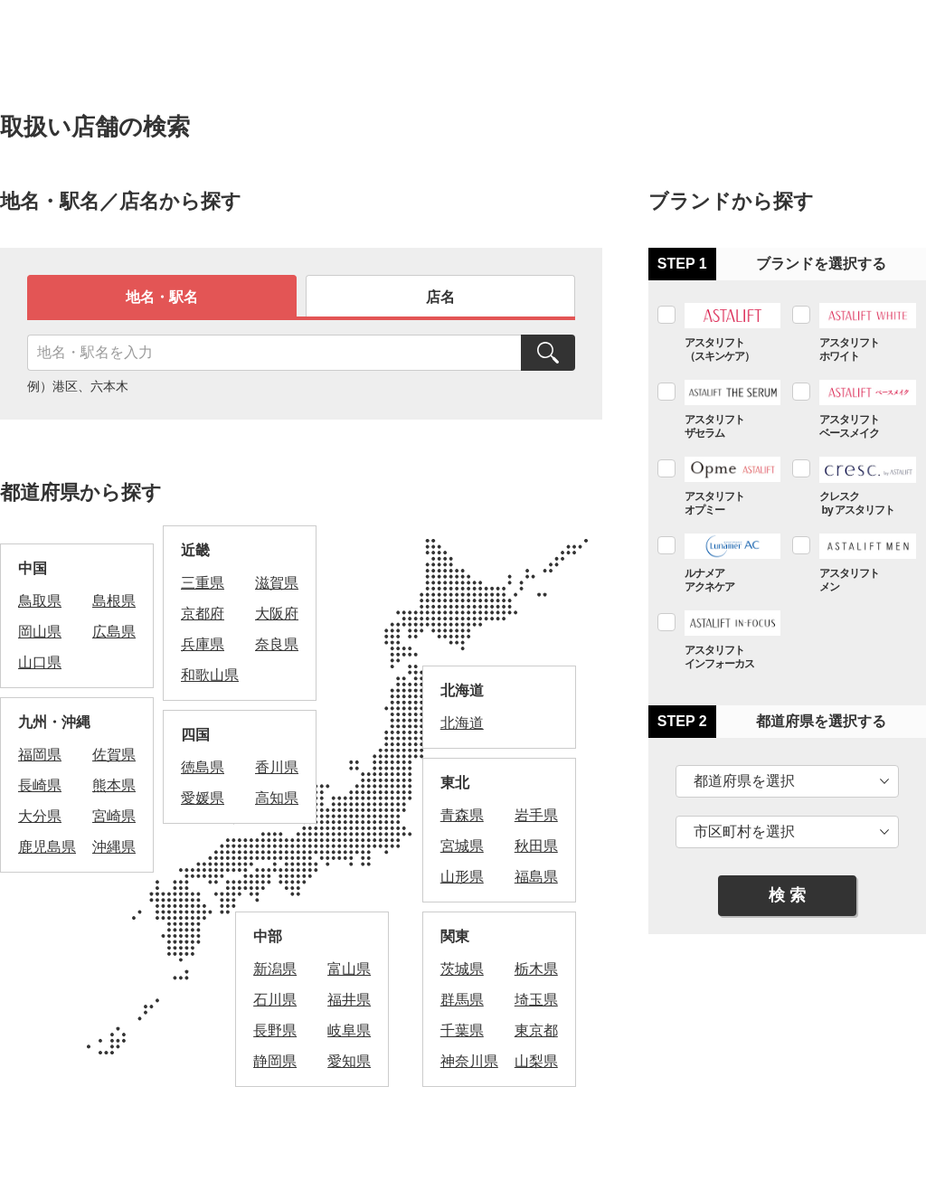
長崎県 (39, 785)
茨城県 (462, 969)
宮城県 (462, 846)
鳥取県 (39, 601)
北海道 (462, 723)
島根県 (114, 601)
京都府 (202, 613)
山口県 (39, 662)
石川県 (275, 999)
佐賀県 (114, 754)
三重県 (202, 582)
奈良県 (276, 644)
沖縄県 (114, 847)
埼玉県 (536, 999)
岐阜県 (349, 1030)
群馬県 (462, 999)
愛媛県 (202, 798)
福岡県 (39, 754)
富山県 (349, 969)
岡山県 (39, 631)
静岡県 (275, 1061)
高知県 (276, 798)
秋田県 (536, 846)
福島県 (536, 876)
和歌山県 (210, 675)
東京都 (536, 1030)
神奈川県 (469, 1061)
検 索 (787, 895)
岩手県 (536, 815)
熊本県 (114, 785)
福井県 (349, 999)
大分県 (39, 816)
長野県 (275, 1030)
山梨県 (536, 1061)
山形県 (462, 876)
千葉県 (462, 1030)
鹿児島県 (47, 847)
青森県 (462, 815)
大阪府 (276, 613)
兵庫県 (202, 644)
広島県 (114, 631)
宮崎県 (114, 816)
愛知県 (349, 1061)
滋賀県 (276, 582)
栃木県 (536, 969)
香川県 (276, 767)
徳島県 (202, 767)
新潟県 (275, 969)
